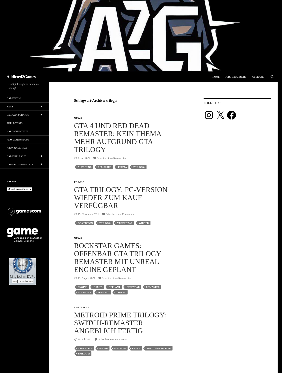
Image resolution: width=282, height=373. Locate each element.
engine (82, 287)
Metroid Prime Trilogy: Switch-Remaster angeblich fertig (120, 323)
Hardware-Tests (17, 131)
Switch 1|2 (81, 307)
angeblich (85, 348)
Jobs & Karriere (235, 76)
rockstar (84, 292)
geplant (114, 287)
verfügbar (125, 223)
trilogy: (139, 167)
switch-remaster (159, 348)
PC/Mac (79, 182)
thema (122, 167)
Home (215, 76)
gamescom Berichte (20, 164)
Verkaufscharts (18, 114)
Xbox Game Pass (17, 147)
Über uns (258, 76)
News (78, 118)
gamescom (14, 98)
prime (136, 348)
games (97, 287)
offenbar (133, 287)
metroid (120, 348)
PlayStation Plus (18, 139)
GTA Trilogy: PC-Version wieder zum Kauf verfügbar (121, 198)
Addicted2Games (21, 77)
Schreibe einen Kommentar (111, 158)
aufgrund (85, 167)
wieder (144, 223)
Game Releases (16, 156)
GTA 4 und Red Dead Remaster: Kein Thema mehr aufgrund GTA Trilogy (117, 138)
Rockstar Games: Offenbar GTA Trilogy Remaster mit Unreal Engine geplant (117, 258)
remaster (104, 167)
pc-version (85, 223)
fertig (103, 348)
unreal (121, 292)
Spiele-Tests (14, 123)
